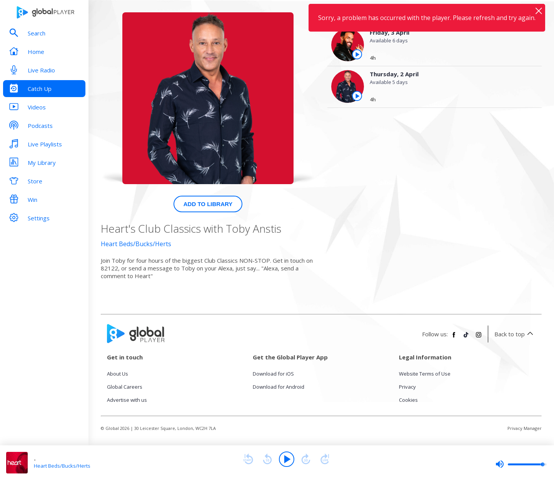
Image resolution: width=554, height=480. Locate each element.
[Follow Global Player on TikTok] (466, 337)
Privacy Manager (524, 428)
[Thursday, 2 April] (449, 100)
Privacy (407, 386)
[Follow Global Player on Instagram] (478, 337)
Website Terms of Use (425, 373)
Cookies (408, 399)
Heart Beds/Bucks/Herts (136, 244)
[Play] (286, 459)
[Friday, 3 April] (449, 59)
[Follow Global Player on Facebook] (454, 337)
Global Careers (124, 386)
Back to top (515, 334)
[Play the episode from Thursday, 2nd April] (357, 96)
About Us (117, 373)
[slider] (521, 464)
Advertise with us (127, 399)
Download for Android (278, 386)
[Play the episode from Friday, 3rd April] (357, 54)
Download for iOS (273, 373)
